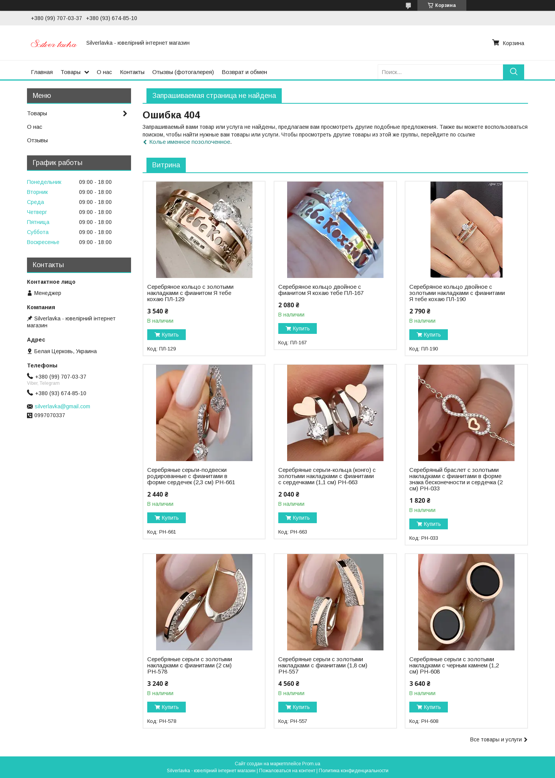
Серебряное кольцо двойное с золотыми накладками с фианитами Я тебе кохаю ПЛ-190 (457, 293)
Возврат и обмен (244, 72)
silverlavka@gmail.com (62, 406)
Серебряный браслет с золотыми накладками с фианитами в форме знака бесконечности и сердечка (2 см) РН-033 (456, 479)
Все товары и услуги (496, 739)
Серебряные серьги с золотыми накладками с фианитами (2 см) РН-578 (189, 665)
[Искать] (513, 71)
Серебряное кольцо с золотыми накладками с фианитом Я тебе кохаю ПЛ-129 (190, 293)
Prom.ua (311, 763)
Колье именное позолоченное (189, 141)
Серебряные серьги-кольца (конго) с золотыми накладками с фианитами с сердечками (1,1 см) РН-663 (327, 476)
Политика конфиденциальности (353, 770)
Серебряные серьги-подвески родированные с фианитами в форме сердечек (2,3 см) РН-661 (191, 476)
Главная (42, 72)
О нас (104, 72)
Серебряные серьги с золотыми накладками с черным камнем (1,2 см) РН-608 (454, 665)
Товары (71, 72)
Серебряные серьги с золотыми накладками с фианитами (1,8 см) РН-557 (322, 665)
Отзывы (37, 140)
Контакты (132, 72)
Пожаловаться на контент (287, 770)
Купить (170, 335)
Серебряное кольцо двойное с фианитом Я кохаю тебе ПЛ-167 (320, 290)
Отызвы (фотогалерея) (183, 72)
